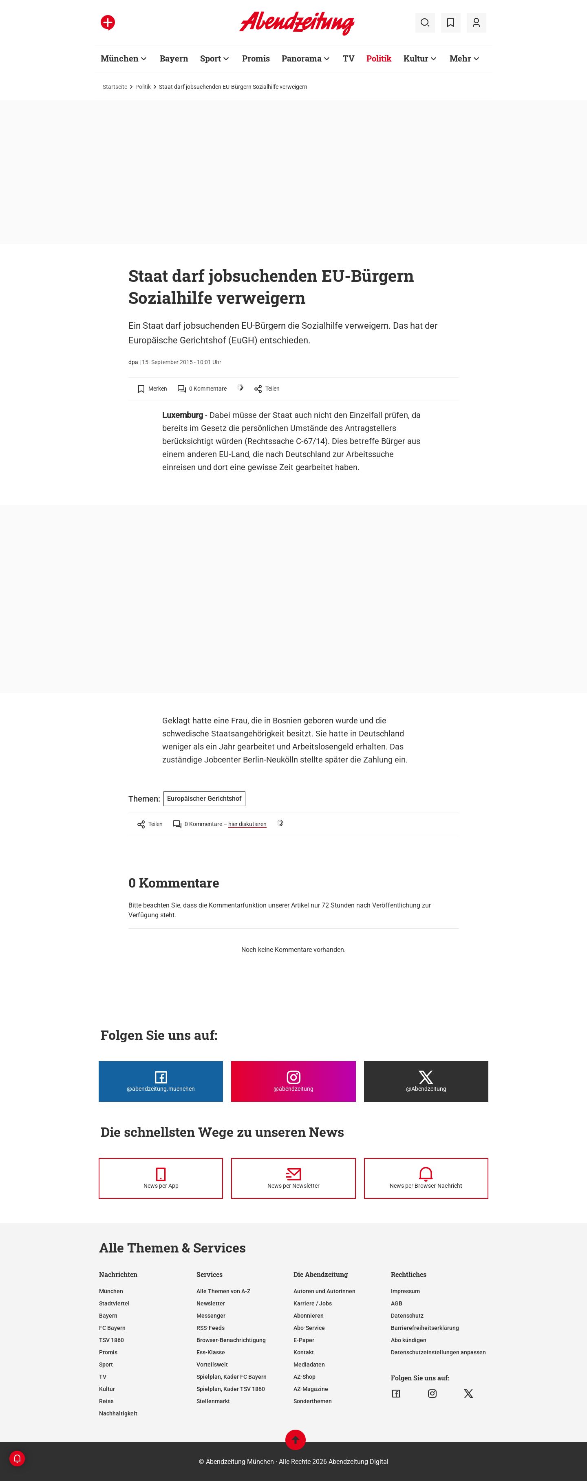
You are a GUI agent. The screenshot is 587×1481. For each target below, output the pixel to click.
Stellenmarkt (213, 1401)
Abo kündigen (408, 1340)
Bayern (108, 1315)
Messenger (210, 1315)
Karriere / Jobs (313, 1303)
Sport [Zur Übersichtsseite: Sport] (210, 58)
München (111, 1291)
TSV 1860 (111, 1340)
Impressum (405, 1291)
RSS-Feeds (210, 1328)
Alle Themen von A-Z (223, 1291)
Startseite (115, 86)
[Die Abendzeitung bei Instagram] (293, 1081)
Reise (106, 1401)
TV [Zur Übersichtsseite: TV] (349, 58)
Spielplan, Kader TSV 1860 (230, 1389)
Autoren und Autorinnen (324, 1291)
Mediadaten (309, 1364)
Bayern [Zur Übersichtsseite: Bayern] (174, 58)
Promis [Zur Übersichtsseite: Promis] (256, 58)
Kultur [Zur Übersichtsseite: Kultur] (416, 58)
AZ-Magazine (311, 1389)
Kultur (107, 1389)
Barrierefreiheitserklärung (425, 1328)
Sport (106, 1364)
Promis (108, 1352)
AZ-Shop (305, 1376)
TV (102, 1376)
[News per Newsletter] (293, 1178)
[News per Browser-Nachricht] (426, 1178)
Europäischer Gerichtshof (204, 798)
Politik (143, 86)
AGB (396, 1303)
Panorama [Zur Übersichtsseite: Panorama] (302, 58)
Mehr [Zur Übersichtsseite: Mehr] (460, 58)
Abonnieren (309, 1315)
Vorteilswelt (212, 1364)
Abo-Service (309, 1328)
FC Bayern (112, 1328)
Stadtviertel (114, 1303)
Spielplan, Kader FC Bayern (231, 1376)
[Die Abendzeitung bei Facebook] (161, 1081)
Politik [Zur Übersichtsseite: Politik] (379, 58)
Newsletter (210, 1303)
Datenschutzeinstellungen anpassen (438, 1352)
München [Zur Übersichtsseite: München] (120, 58)
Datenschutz (407, 1315)
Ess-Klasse (210, 1352)
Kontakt (304, 1352)
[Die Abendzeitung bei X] (426, 1081)
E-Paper (304, 1340)
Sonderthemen (313, 1401)
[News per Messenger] (161, 1178)
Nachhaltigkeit (118, 1413)
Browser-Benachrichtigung (231, 1340)
